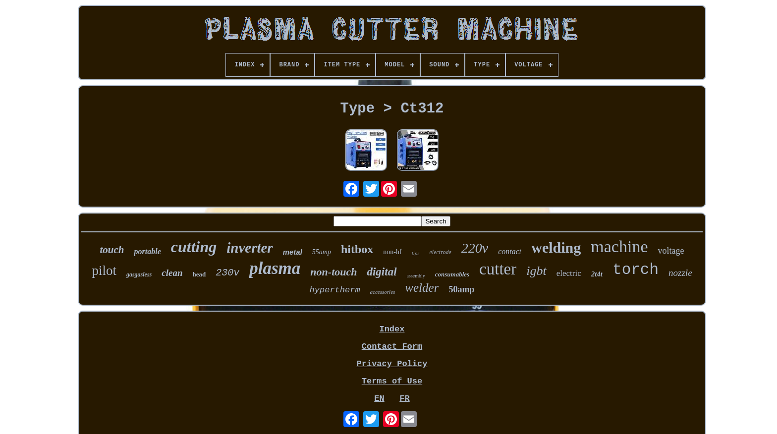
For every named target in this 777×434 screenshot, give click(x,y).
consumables (452, 274)
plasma (274, 268)
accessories (382, 292)
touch (112, 250)
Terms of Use (392, 381)
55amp (321, 252)
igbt (536, 271)
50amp (461, 289)
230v (227, 272)
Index (391, 329)
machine (619, 246)
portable (147, 251)
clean (172, 273)
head (199, 274)
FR (404, 398)
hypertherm (335, 290)
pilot (104, 270)
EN (379, 398)
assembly (416, 275)
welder (422, 287)
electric (568, 273)
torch (635, 269)
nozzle (680, 273)
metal (292, 252)
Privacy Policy (392, 364)
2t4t (597, 274)
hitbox (357, 249)
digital (381, 272)
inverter (249, 248)
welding (556, 247)
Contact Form (392, 346)
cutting (194, 247)
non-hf (392, 252)
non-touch (333, 272)
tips (416, 253)
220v (474, 248)
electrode (440, 252)
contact (509, 251)
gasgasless (139, 274)
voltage (671, 251)
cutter (497, 269)
